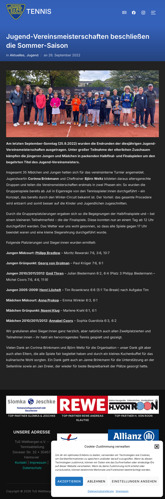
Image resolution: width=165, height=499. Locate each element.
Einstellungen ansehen (134, 481)
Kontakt (21, 462)
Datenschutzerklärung (101, 491)
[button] (157, 447)
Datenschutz (32, 468)
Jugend (32, 55)
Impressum (122, 491)
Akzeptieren (69, 481)
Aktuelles (17, 55)
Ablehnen (96, 481)
